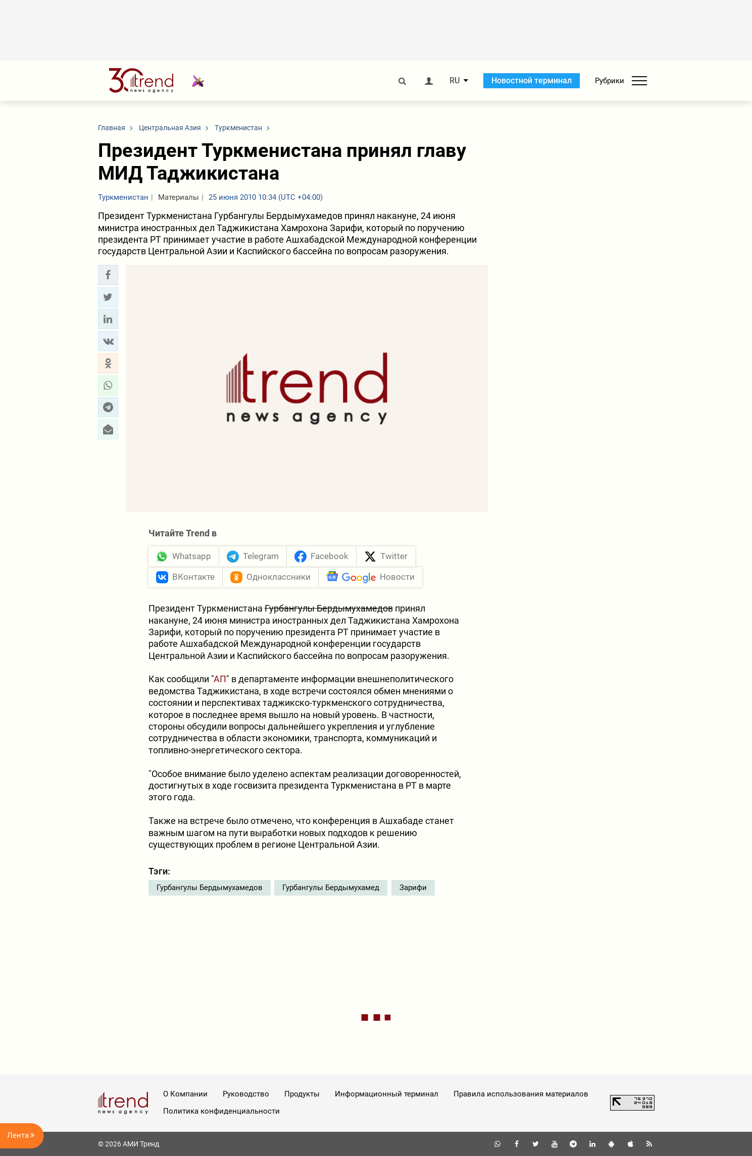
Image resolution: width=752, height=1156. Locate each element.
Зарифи (413, 887)
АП (220, 679)
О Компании (185, 1093)
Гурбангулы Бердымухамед (330, 887)
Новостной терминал (531, 80)
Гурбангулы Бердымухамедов (210, 887)
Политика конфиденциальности (221, 1111)
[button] (108, 275)
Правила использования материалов (521, 1093)
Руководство (246, 1093)
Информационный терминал (386, 1093)
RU (454, 81)
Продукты (302, 1093)
